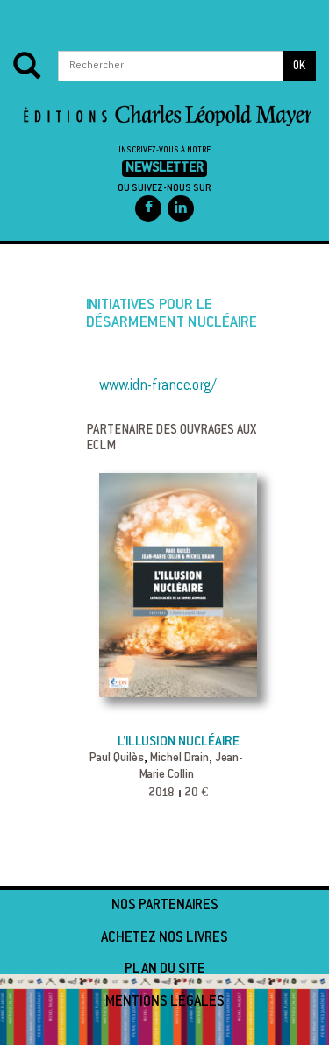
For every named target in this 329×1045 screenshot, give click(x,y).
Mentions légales (165, 1002)
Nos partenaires (164, 906)
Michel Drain (179, 758)
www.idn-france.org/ (158, 386)
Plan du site (165, 970)
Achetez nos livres (164, 938)
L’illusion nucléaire (179, 742)
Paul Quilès (116, 758)
